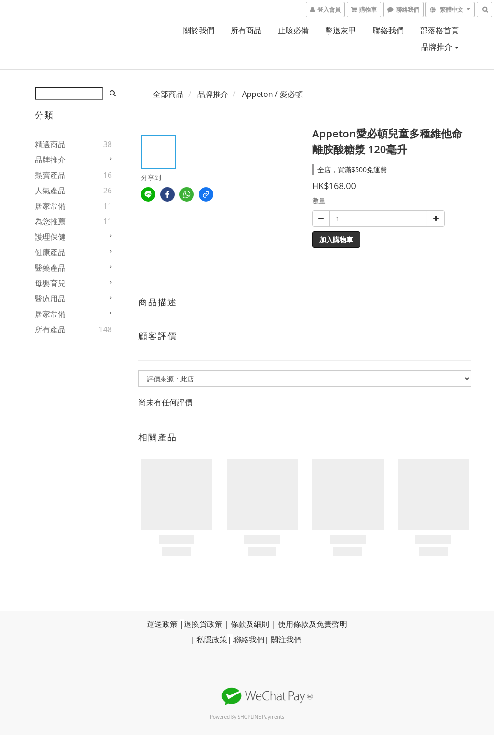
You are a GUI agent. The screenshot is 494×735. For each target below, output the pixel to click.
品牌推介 (440, 46)
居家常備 (50, 206)
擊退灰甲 (340, 30)
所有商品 (246, 30)
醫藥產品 (50, 267)
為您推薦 (50, 221)
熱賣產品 (50, 175)
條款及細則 (250, 624)
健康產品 (50, 252)
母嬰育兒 (50, 283)
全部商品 (168, 94)
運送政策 (162, 624)
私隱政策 (211, 639)
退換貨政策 (203, 624)
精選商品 (50, 144)
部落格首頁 (439, 30)
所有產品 (50, 329)
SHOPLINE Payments (261, 716)
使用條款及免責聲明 (312, 624)
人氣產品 (50, 190)
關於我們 (198, 30)
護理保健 (50, 236)
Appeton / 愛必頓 (272, 94)
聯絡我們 (388, 30)
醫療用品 (50, 298)
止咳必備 (293, 30)
